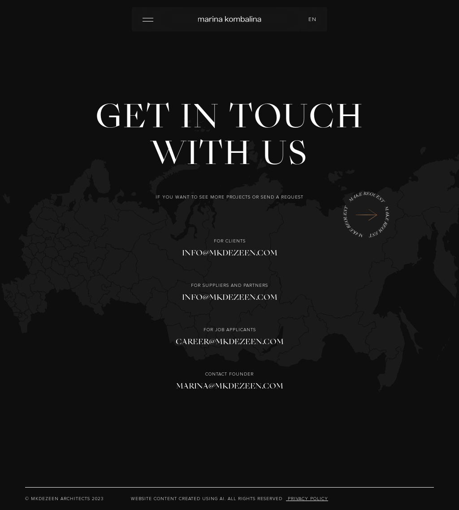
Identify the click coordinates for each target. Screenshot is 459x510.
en (312, 19)
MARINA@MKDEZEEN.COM (229, 386)
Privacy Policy (307, 498)
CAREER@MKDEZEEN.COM (230, 342)
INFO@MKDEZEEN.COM (229, 253)
